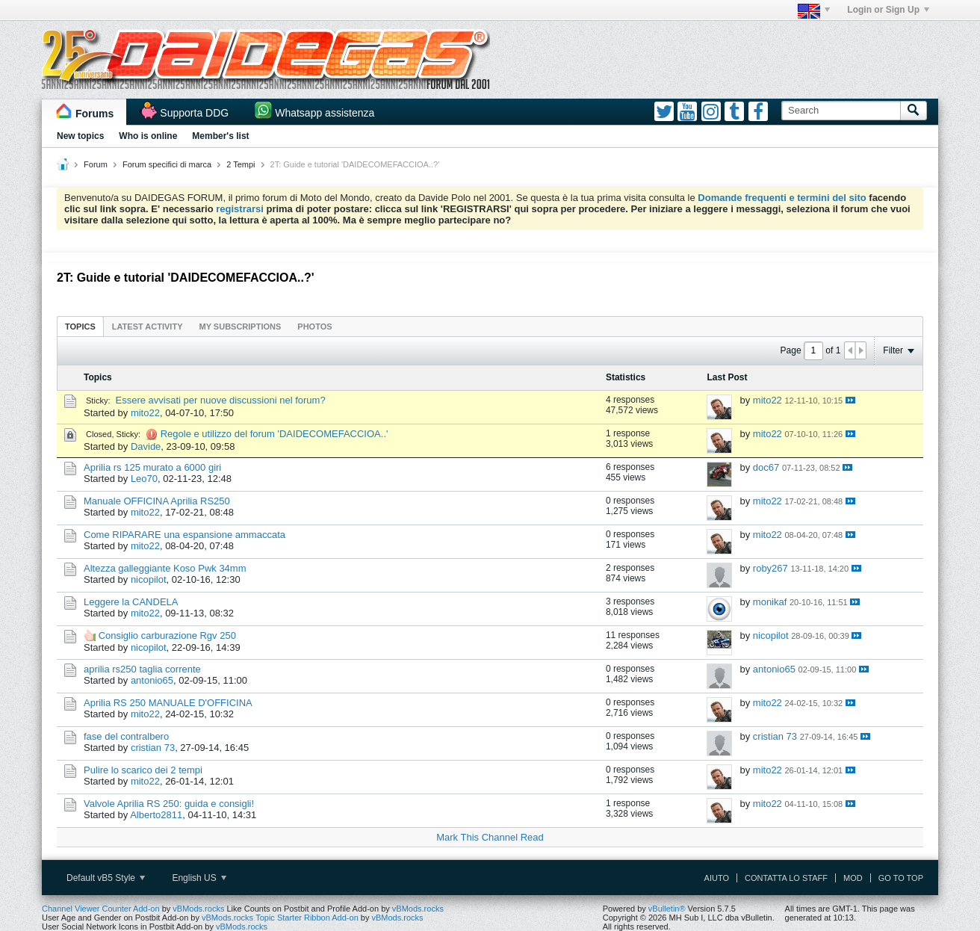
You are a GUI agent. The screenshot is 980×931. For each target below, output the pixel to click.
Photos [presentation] (314, 326)
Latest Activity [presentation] (147, 326)
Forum (96, 164)
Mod (853, 877)
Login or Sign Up (888, 9)
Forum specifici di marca (166, 164)
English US (199, 878)
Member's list (220, 136)
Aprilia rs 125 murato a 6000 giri (152, 467)
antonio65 (152, 680)
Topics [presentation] (80, 326)
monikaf (770, 601)
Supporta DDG (194, 113)
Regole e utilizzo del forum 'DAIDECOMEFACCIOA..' (274, 433)
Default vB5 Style (105, 878)
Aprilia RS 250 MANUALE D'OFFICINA (168, 702)
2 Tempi (240, 164)
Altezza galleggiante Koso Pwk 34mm (165, 568)
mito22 (145, 412)
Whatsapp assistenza (324, 113)
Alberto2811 (156, 814)
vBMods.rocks (198, 908)
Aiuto (716, 877)
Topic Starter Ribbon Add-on (307, 917)
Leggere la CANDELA (131, 601)
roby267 (770, 568)
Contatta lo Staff (786, 877)
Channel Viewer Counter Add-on (101, 908)
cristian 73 (153, 747)
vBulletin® (667, 908)
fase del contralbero (126, 736)
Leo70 (144, 478)
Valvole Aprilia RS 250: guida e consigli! (169, 803)
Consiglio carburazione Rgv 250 (167, 635)
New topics (80, 136)
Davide (146, 446)
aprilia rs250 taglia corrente (142, 669)
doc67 (766, 467)
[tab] (80, 326)
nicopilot (149, 579)
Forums (94, 114)
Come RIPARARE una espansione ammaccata (184, 534)
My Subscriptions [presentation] (240, 326)
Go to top (900, 877)
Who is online (148, 136)
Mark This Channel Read (490, 837)
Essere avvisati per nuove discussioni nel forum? (221, 400)
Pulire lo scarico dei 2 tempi (143, 770)
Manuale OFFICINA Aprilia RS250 (157, 501)
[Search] (840, 110)
